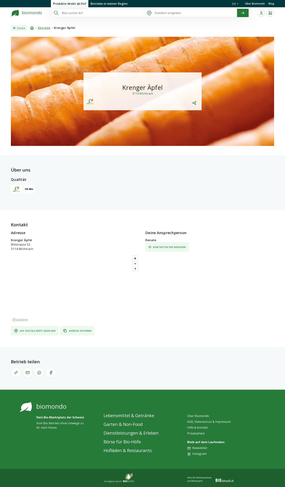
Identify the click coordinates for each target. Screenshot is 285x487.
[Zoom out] (135, 263)
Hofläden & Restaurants (128, 450)
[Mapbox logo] (20, 320)
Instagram (199, 454)
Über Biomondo (255, 3)
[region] (75, 288)
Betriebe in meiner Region (109, 4)
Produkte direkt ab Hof (69, 4)
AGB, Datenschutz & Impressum (209, 422)
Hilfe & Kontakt (197, 428)
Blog (271, 3)
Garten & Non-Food (123, 424)
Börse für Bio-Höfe (122, 442)
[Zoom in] (135, 258)
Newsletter (199, 448)
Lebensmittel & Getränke (129, 415)
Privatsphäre (196, 433)
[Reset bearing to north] (135, 269)
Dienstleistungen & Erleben (131, 433)
